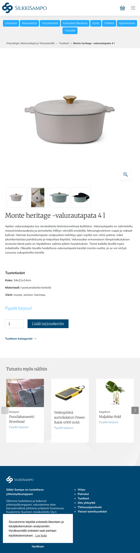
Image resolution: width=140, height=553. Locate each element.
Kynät (95, 23)
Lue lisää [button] (41, 535)
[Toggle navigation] (133, 7)
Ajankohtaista (127, 23)
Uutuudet (70, 30)
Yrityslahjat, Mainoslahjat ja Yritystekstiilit (30, 43)
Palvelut (83, 494)
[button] (69, 338)
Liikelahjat (11, 23)
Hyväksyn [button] (38, 546)
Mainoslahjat (29, 23)
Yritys (81, 489)
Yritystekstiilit (50, 23)
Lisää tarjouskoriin (48, 323)
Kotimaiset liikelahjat (75, 23)
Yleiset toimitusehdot (92, 511)
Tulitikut (109, 23)
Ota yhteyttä (86, 502)
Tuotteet (64, 43)
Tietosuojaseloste (90, 507)
